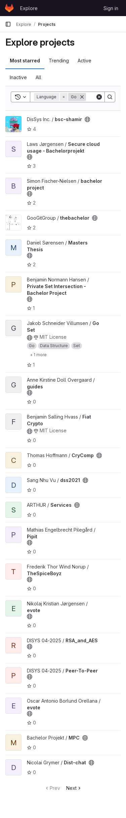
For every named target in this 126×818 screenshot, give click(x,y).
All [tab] (38, 77)
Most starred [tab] (25, 60)
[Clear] (99, 97)
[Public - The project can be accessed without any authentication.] (87, 119)
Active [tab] (84, 60)
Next (74, 788)
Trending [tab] (59, 60)
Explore (29, 8)
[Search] (109, 97)
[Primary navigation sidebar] (8, 24)
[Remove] (82, 97)
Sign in (110, 8)
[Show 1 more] (38, 354)
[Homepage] (9, 8)
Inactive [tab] (18, 77)
